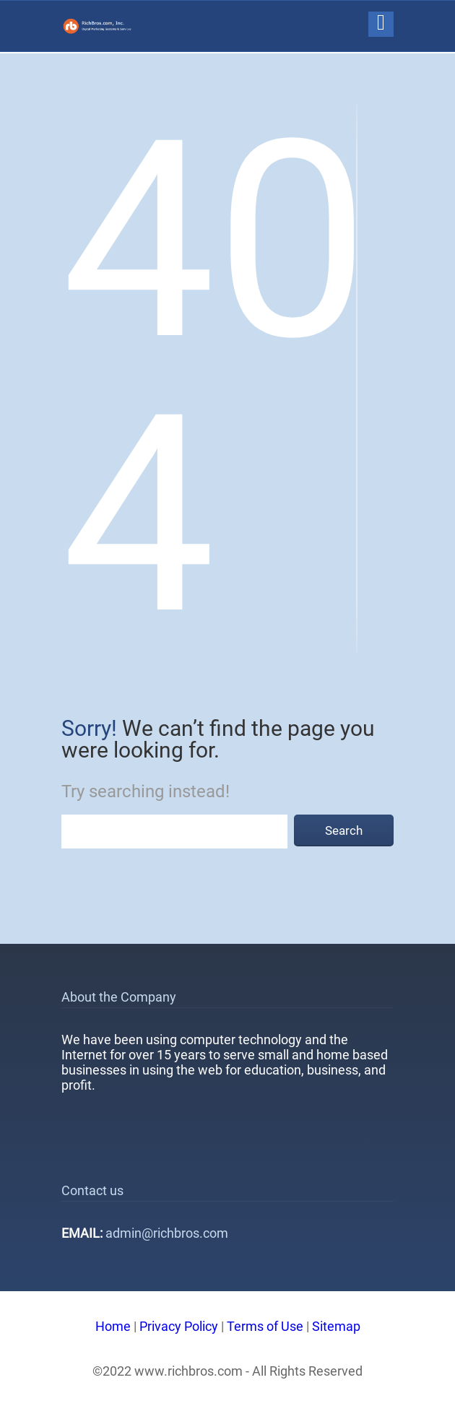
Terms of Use (265, 1326)
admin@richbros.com (166, 1233)
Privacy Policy (178, 1326)
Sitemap (336, 1326)
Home (113, 1326)
